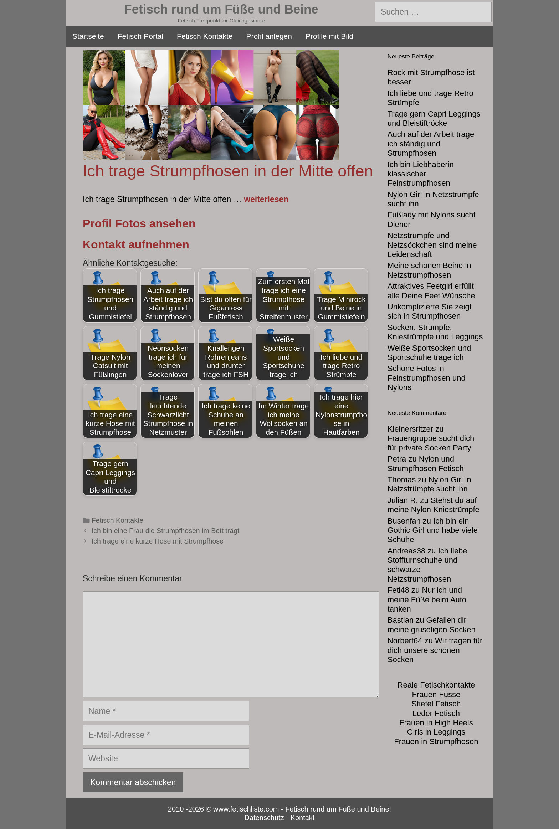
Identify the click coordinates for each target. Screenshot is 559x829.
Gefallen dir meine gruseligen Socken (432, 625)
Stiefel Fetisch (436, 703)
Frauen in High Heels (436, 722)
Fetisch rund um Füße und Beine (221, 9)
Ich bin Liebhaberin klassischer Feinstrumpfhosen (421, 174)
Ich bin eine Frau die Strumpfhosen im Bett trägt (166, 531)
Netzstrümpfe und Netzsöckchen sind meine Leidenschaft (432, 245)
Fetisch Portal (140, 36)
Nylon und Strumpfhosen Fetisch (426, 463)
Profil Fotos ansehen (139, 223)
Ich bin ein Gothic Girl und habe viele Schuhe (433, 530)
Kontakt (303, 818)
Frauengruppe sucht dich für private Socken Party (431, 443)
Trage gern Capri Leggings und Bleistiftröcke (434, 118)
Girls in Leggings (436, 731)
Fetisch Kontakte (204, 36)
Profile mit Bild (329, 36)
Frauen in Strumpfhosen (436, 741)
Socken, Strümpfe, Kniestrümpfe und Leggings (435, 332)
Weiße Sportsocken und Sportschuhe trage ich (429, 353)
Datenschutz (264, 818)
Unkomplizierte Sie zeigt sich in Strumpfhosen (430, 311)
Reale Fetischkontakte (436, 684)
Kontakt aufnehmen (136, 244)
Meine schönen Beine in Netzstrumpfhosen (429, 270)
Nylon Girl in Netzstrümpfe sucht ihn (429, 484)
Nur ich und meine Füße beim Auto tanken (427, 599)
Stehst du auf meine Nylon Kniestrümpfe (433, 505)
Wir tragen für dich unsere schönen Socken (435, 650)
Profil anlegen (269, 36)
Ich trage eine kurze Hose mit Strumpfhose (158, 541)
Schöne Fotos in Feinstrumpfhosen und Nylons (427, 378)
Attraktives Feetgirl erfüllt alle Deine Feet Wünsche (431, 291)
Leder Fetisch (436, 713)
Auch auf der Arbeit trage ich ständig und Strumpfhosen (431, 144)
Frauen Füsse (436, 694)
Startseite (88, 36)
